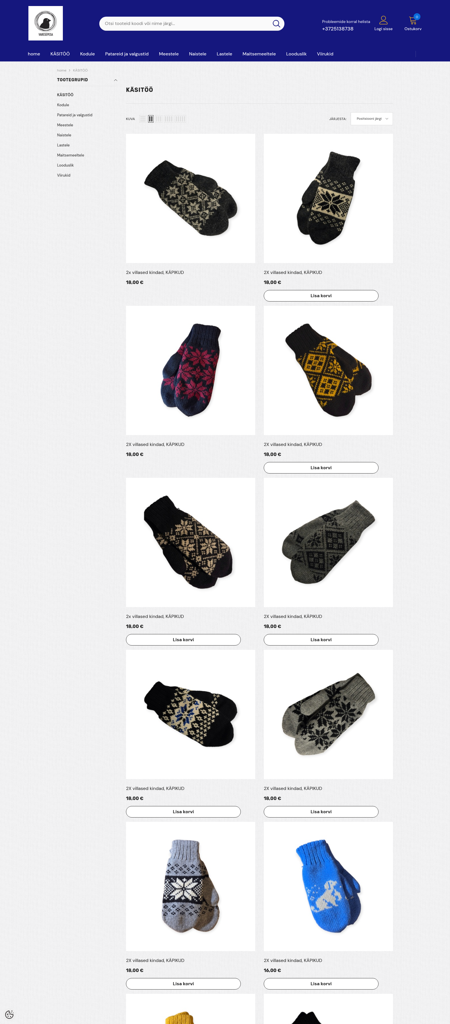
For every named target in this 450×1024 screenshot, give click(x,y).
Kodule (63, 105)
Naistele (64, 135)
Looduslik (65, 165)
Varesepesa (48, 1017)
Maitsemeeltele (70, 155)
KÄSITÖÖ (80, 70)
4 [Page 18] (273, 792)
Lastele (63, 145)
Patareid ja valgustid (74, 115)
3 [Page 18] (259, 792)
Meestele (65, 125)
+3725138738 (338, 28)
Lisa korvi (217, 227)
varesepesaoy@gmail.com (364, 988)
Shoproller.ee (204, 1017)
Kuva (130, 119)
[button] (143, 119)
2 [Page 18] (246, 792)
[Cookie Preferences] (9, 1014)
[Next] (287, 792)
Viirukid (63, 175)
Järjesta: (337, 119)
